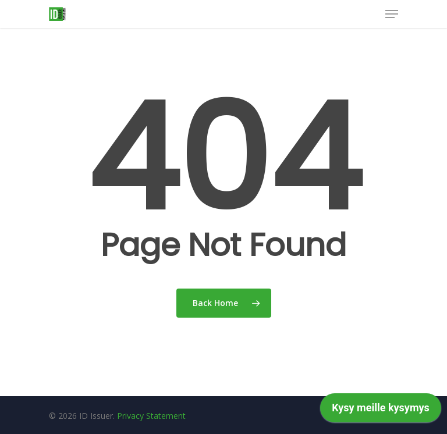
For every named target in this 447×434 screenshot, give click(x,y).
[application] (380, 410)
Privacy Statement (151, 415)
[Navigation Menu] (391, 14)
